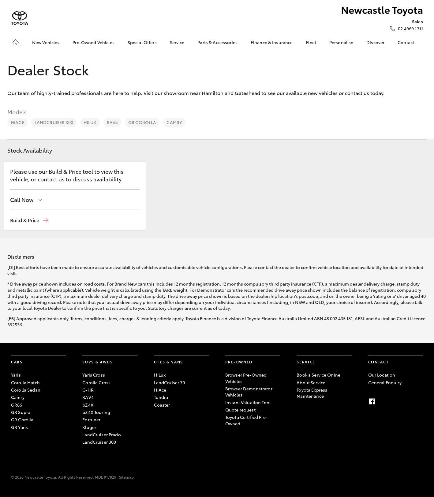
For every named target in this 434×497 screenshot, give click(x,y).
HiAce (17, 122)
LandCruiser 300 (54, 122)
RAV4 (112, 122)
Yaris (16, 375)
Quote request (240, 410)
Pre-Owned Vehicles (93, 42)
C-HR (88, 390)
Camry (174, 122)
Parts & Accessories (217, 42)
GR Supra (20, 412)
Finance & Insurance (272, 42)
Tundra (161, 397)
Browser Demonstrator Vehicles (248, 391)
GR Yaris (19, 427)
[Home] (15, 42)
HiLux (90, 122)
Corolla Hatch (25, 382)
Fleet (311, 42)
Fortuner (91, 419)
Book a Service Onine (318, 375)
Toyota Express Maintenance (312, 393)
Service (177, 42)
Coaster (162, 405)
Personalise (341, 42)
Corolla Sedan (25, 390)
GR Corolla (142, 122)
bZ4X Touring (96, 412)
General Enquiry (385, 382)
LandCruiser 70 (169, 382)
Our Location (381, 375)
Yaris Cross (93, 375)
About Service (311, 382)
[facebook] (372, 401)
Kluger (89, 427)
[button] (29, 220)
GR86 (16, 405)
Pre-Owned (239, 361)
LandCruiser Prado (101, 434)
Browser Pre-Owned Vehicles (246, 378)
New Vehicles (46, 42)
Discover (375, 42)
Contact (406, 42)
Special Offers (142, 42)
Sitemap (126, 477)
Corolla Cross (96, 382)
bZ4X (87, 405)
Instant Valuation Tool (248, 402)
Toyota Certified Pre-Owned (246, 420)
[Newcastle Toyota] (19, 18)
